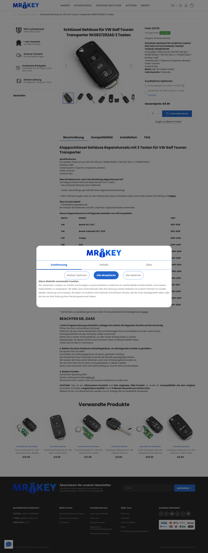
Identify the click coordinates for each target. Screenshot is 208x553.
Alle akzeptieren (106, 275)
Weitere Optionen (77, 275)
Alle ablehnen (133, 275)
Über (149, 265)
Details (104, 265)
